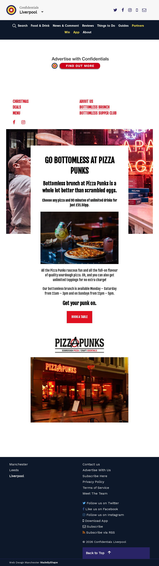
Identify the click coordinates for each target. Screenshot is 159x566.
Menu (16, 113)
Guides (123, 26)
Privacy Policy (93, 482)
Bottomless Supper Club (98, 113)
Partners (138, 26)
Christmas (21, 101)
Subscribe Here (95, 476)
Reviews (88, 26)
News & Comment (66, 26)
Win (67, 32)
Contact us (91, 464)
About (87, 32)
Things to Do (106, 26)
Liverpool (16, 476)
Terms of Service (96, 488)
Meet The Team (95, 493)
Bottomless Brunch (94, 107)
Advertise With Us (97, 470)
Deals (17, 107)
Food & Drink (40, 26)
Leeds (14, 470)
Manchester (18, 464)
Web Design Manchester (24, 562)
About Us (86, 101)
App (76, 32)
